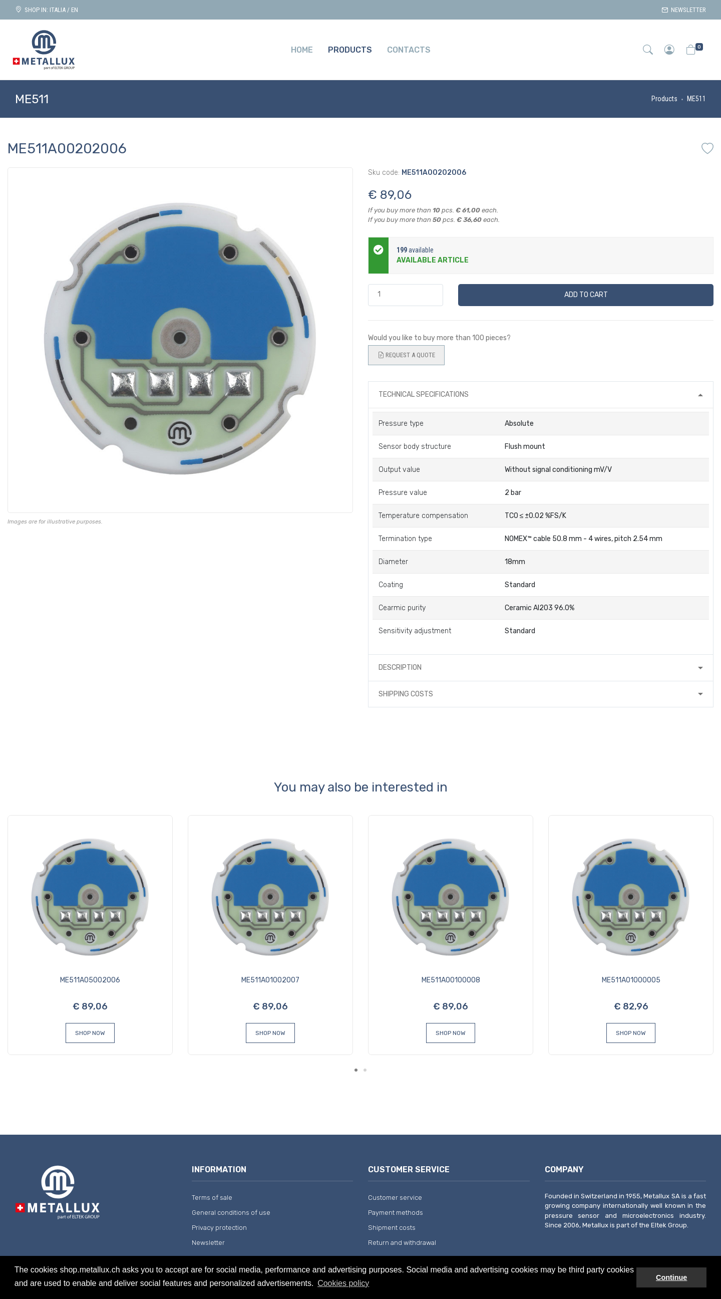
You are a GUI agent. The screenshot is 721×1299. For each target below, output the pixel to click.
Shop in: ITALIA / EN (46, 10)
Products (664, 99)
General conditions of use (231, 1212)
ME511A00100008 (451, 980)
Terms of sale (212, 1197)
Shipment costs (392, 1227)
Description (400, 667)
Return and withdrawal (402, 1242)
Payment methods (395, 1212)
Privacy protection (219, 1227)
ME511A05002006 (90, 980)
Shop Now (90, 1032)
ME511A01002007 (270, 980)
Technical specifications (424, 394)
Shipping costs (406, 694)
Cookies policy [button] (343, 1283)
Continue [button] (671, 1277)
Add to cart (586, 295)
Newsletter (683, 10)
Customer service (395, 1197)
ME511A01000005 (631, 980)
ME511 (696, 99)
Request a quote (406, 355)
